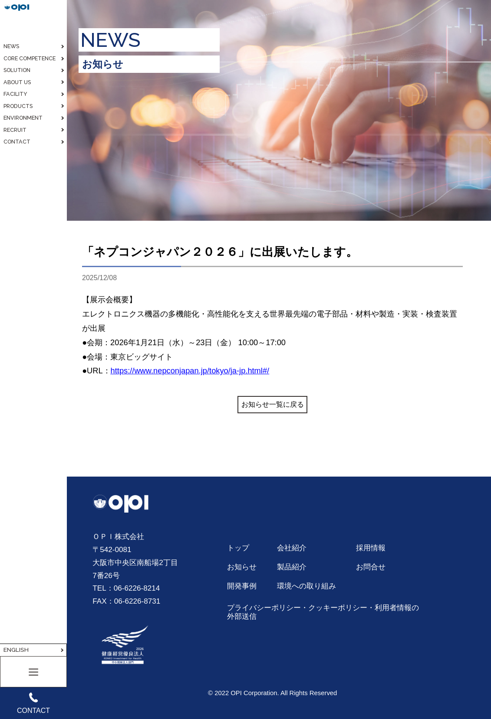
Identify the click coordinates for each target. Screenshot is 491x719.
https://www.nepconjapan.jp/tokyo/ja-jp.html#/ (190, 370)
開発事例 (242, 586)
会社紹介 (291, 547)
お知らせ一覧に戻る (272, 404)
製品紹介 (291, 566)
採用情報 (371, 547)
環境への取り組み (306, 586)
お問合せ (371, 566)
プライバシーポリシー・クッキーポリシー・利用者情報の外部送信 (323, 612)
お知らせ (242, 566)
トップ (238, 547)
